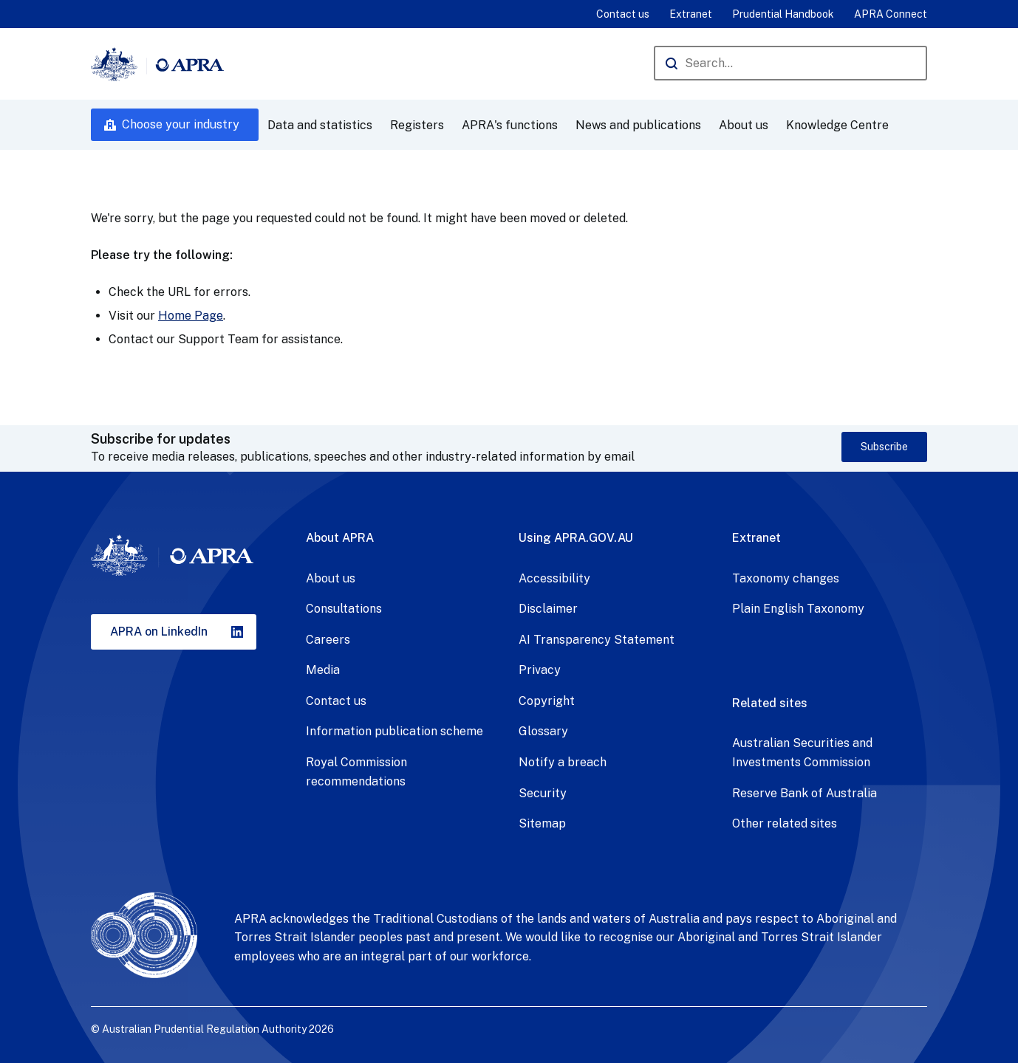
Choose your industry (180, 124)
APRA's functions (510, 125)
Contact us (622, 14)
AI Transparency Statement (596, 640)
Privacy (540, 670)
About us (743, 125)
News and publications (638, 125)
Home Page (190, 316)
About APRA (340, 538)
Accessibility (554, 578)
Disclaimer (548, 609)
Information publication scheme (394, 731)
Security (543, 793)
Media (323, 670)
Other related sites (784, 823)
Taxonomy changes (785, 578)
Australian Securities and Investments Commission (802, 752)
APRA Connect (890, 14)
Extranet (690, 14)
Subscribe (884, 447)
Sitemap (542, 823)
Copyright (547, 701)
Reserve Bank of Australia (804, 793)
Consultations (344, 609)
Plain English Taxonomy (798, 609)
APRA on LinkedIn (159, 632)
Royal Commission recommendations (356, 771)
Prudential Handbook (783, 14)
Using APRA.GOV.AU (576, 538)
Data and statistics (319, 125)
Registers (417, 125)
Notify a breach (563, 762)
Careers (328, 640)
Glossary (543, 731)
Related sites (769, 703)
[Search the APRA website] (790, 63)
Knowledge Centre (837, 125)
